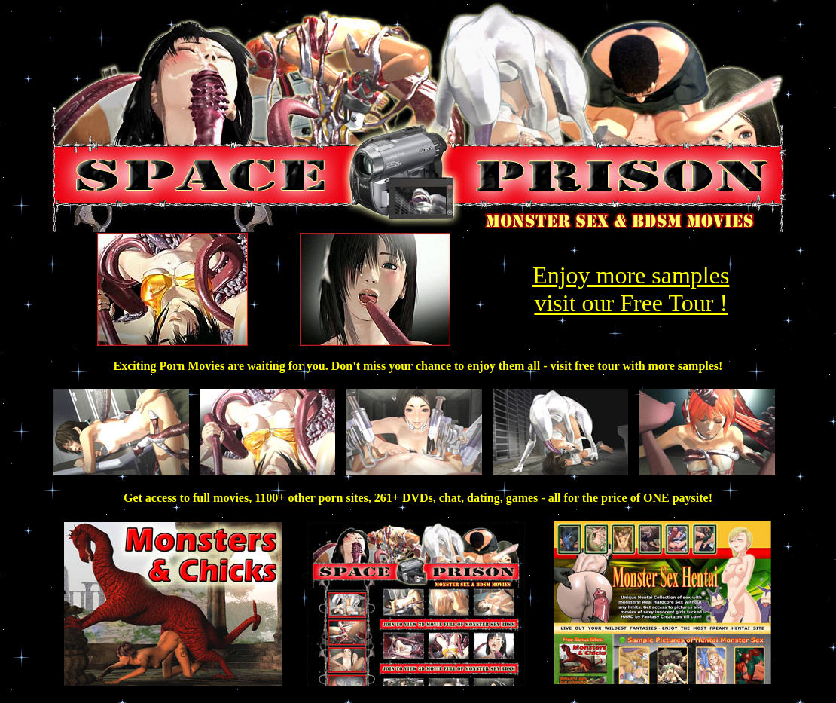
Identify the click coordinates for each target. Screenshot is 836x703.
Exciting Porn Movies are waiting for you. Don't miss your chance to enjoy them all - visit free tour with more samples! (418, 365)
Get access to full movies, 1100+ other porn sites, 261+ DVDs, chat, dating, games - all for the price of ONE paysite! (418, 497)
